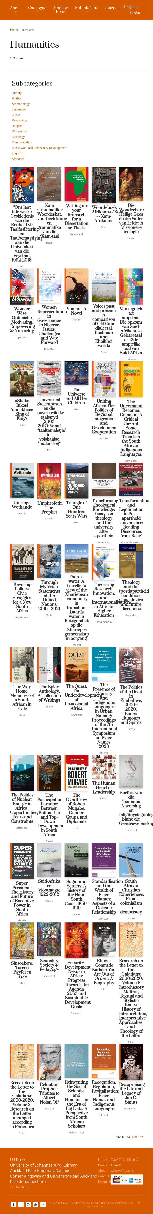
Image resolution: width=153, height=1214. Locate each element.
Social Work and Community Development (39, 148)
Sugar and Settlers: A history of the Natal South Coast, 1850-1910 (76, 895)
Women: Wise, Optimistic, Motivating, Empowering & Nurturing (22, 320)
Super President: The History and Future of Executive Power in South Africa (22, 898)
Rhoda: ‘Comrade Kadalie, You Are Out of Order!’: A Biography (104, 972)
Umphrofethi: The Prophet (49, 507)
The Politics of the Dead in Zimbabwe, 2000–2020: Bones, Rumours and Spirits (131, 705)
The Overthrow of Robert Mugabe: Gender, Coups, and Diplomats (76, 808)
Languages (19, 109)
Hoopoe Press (61, 9)
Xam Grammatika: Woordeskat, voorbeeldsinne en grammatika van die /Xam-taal (49, 221)
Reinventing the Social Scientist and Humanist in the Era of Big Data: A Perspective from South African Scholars (76, 1104)
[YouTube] (35, 1204)
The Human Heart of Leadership (103, 787)
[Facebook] (13, 1204)
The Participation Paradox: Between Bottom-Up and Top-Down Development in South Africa (49, 815)
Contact (103, 1176)
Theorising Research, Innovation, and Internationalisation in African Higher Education (104, 600)
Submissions (86, 7)
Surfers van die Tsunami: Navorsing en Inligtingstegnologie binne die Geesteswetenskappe (131, 808)
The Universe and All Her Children (76, 396)
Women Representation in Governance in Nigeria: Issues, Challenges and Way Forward (49, 325)
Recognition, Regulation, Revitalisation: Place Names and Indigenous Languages (104, 1095)
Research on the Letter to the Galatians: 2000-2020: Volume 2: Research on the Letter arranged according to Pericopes (22, 1105)
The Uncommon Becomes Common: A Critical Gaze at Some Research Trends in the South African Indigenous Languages (131, 428)
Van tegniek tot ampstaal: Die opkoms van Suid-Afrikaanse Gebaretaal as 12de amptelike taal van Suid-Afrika (131, 331)
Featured (104, 1182)
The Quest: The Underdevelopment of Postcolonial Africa (76, 697)
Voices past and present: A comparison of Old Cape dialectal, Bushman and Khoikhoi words (104, 326)
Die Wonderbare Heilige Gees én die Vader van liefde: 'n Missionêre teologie (131, 218)
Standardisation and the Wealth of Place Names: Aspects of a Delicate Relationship (104, 897)
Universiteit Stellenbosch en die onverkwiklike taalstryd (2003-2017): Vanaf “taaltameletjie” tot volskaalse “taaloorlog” (49, 422)
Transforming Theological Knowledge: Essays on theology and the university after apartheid (104, 518)
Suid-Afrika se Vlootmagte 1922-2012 (49, 888)
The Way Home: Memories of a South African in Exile (22, 698)
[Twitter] (21, 1204)
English (16, 153)
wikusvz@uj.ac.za (123, 1170)
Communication (22, 142)
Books (102, 1165)
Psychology (19, 120)
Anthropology (21, 104)
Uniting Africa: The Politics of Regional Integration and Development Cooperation (104, 416)
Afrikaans (18, 158)
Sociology (18, 137)
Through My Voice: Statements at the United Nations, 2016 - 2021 (49, 595)
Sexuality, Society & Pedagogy (49, 965)
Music (16, 115)
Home (14, 29)
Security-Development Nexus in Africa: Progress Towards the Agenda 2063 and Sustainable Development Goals (76, 985)
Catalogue (37, 7)
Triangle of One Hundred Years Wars (76, 509)
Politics (17, 98)
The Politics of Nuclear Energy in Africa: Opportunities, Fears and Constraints (22, 808)
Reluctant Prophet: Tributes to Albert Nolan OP (49, 1093)
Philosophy (19, 131)
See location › (19, 1187)
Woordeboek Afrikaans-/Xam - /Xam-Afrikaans (104, 214)
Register (131, 7)
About (15, 7)
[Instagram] (28, 1204)
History (17, 93)
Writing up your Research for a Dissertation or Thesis (76, 217)
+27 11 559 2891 (128, 1159)
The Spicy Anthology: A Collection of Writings (49, 694)
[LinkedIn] (43, 1204)
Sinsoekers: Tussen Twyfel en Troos (22, 970)
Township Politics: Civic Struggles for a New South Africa (22, 598)
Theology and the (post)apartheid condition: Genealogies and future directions (131, 595)
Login (135, 12)
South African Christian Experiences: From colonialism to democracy (131, 896)
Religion (17, 126)
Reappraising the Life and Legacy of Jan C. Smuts (131, 1093)
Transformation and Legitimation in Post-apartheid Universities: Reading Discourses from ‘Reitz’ (131, 518)
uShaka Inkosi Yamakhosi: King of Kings (22, 410)
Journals (112, 7)
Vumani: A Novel (76, 311)
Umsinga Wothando (22, 505)
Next (135, 1136)
